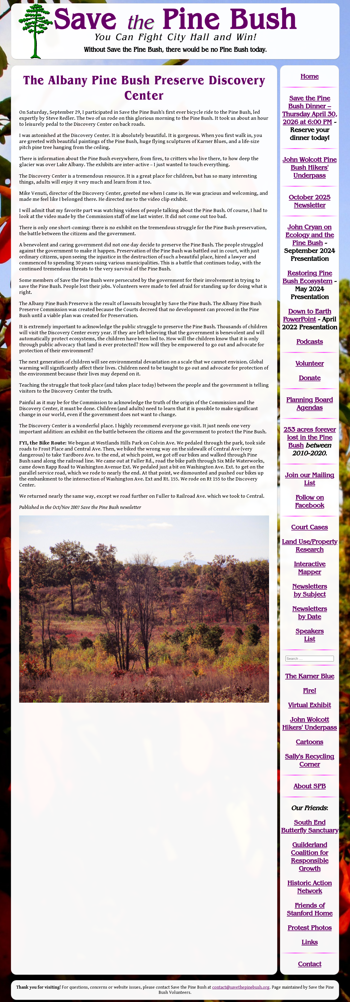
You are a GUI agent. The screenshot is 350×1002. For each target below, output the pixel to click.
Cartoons (309, 742)
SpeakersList (310, 635)
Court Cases (309, 527)
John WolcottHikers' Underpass (309, 723)
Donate (309, 378)
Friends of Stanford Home (309, 909)
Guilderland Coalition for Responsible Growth (309, 856)
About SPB (310, 786)
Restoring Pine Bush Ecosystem (307, 277)
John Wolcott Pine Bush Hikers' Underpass (310, 167)
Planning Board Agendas (309, 403)
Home (310, 76)
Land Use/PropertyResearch (309, 545)
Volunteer (310, 363)
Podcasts (309, 341)
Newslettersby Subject (309, 590)
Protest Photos (310, 928)
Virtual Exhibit (309, 705)
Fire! (309, 690)
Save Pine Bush (175, 19)
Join (291, 475)
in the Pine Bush (311, 437)
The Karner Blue (309, 676)
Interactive (309, 564)
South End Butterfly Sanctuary (309, 826)
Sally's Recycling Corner (309, 760)
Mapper (309, 572)
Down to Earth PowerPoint (307, 315)
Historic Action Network (309, 887)
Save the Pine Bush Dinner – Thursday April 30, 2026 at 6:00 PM (309, 110)
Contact (309, 964)
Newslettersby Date (309, 613)
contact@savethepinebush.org (241, 987)
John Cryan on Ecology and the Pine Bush (309, 235)
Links (310, 942)
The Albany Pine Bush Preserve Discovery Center (144, 87)
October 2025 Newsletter (309, 201)
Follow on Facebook (309, 501)
